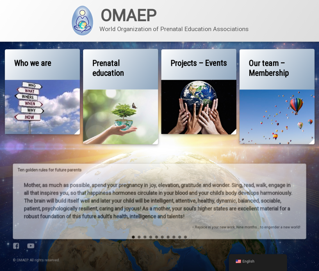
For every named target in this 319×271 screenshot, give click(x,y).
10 (168, 192)
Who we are (33, 63)
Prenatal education (108, 68)
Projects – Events (199, 63)
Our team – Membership (269, 68)
